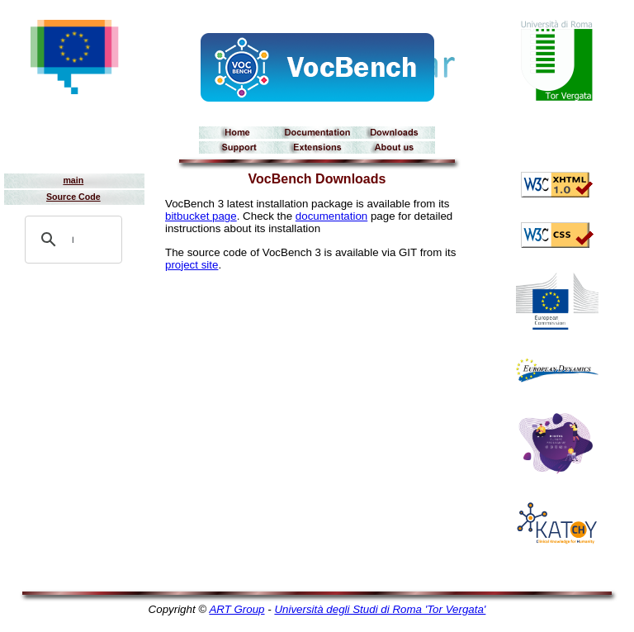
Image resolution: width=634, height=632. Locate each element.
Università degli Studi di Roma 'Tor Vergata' (379, 609)
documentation (331, 216)
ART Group (236, 609)
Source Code (73, 197)
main (73, 180)
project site (191, 265)
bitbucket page (201, 216)
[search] (72, 239)
